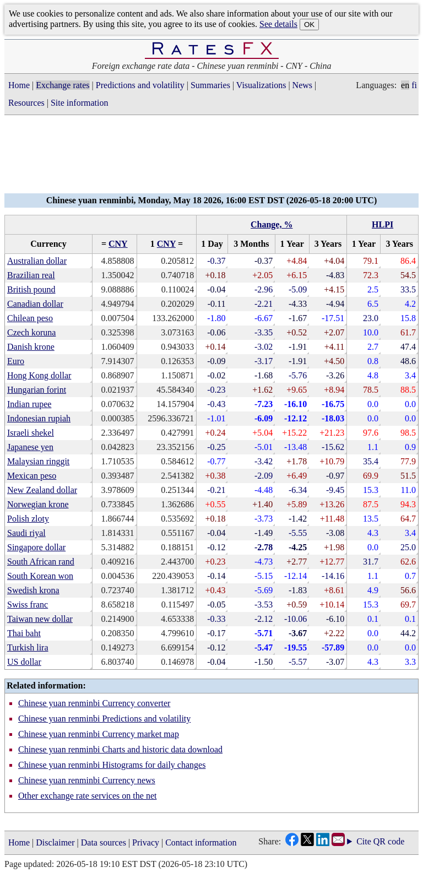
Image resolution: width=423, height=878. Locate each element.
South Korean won (40, 576)
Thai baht (24, 633)
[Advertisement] (211, 157)
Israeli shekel (30, 432)
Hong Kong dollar (39, 375)
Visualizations (261, 85)
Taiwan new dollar (40, 619)
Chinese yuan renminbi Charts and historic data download (120, 749)
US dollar (24, 661)
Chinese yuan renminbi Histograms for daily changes (111, 764)
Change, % (271, 224)
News (302, 85)
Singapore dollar (36, 547)
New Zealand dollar (42, 490)
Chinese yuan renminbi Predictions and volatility (104, 718)
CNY (118, 243)
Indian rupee (29, 404)
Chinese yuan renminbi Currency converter (94, 703)
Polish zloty (28, 518)
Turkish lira (27, 647)
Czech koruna (31, 332)
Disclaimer (55, 842)
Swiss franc (27, 604)
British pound (31, 289)
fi (414, 85)
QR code (388, 841)
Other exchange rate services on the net (87, 795)
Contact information (200, 842)
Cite (363, 841)
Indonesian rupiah (38, 418)
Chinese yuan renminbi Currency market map (98, 734)
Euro (15, 361)
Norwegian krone (38, 504)
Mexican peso (31, 475)
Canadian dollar (35, 303)
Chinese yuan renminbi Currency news (86, 780)
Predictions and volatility (140, 85)
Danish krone (31, 346)
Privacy (145, 842)
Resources (26, 102)
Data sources (103, 842)
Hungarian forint (36, 389)
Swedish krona (33, 590)
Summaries (210, 85)
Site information (79, 102)
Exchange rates (62, 85)
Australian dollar (37, 260)
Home (19, 85)
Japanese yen (30, 447)
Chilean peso (30, 318)
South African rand (40, 561)
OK (309, 24)
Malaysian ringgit (38, 461)
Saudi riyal (26, 533)
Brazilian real (31, 275)
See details (278, 24)
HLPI (382, 224)
